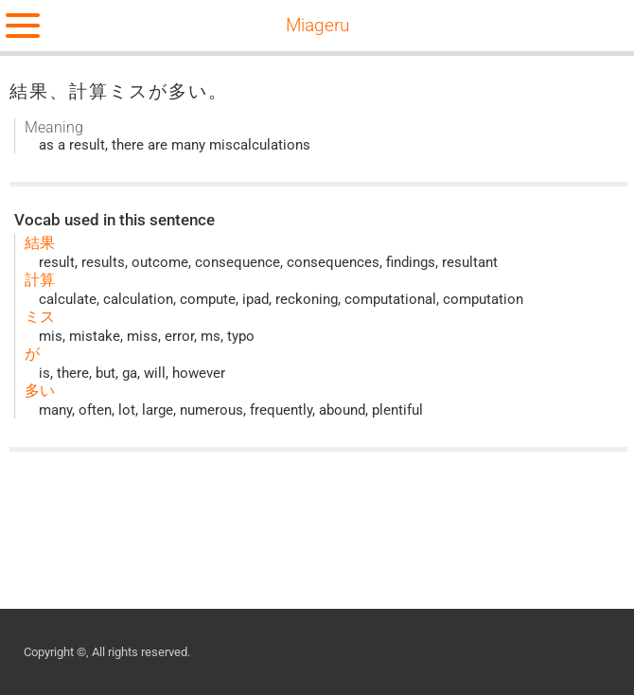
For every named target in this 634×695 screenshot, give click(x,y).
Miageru (317, 25)
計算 (40, 280)
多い (40, 391)
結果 (40, 243)
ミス (40, 317)
